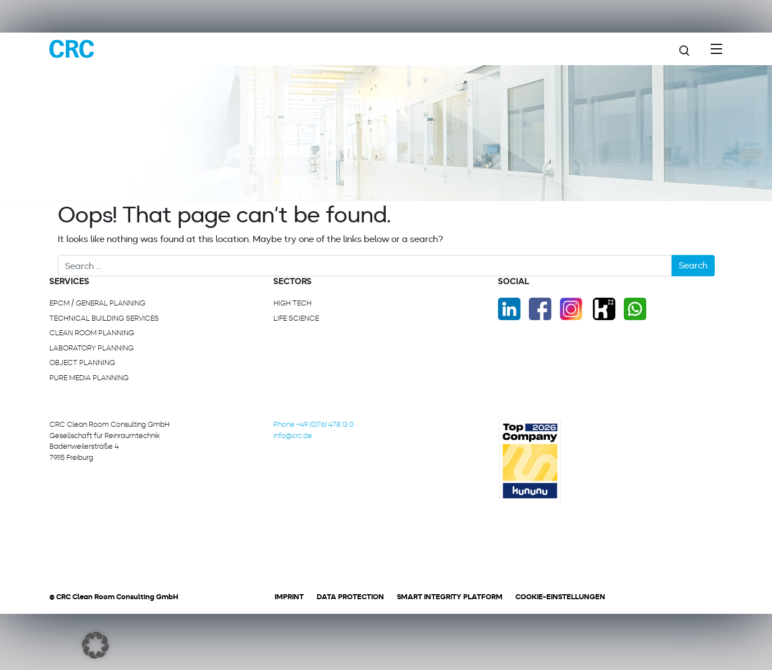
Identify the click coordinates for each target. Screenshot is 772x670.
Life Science (296, 318)
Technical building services (104, 318)
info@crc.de (292, 435)
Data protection (350, 597)
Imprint (289, 597)
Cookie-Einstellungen (560, 597)
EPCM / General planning (97, 303)
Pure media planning (89, 377)
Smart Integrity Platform (450, 597)
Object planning (82, 362)
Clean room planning (91, 332)
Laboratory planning (91, 348)
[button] (95, 645)
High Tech (292, 303)
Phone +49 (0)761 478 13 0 (313, 424)
